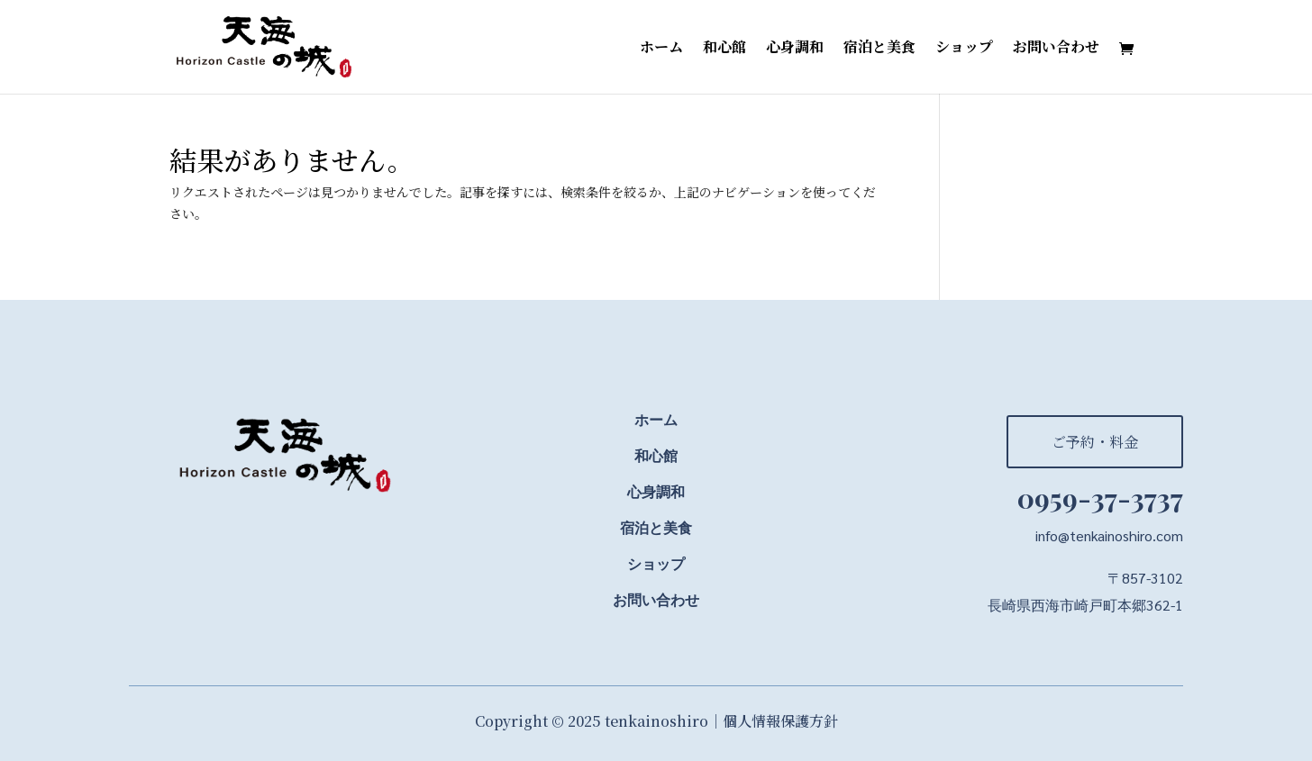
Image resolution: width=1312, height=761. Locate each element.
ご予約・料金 (1095, 441)
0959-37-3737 (1100, 498)
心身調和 (795, 49)
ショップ (964, 49)
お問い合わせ (1056, 49)
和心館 (724, 49)
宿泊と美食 (879, 49)
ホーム (661, 49)
